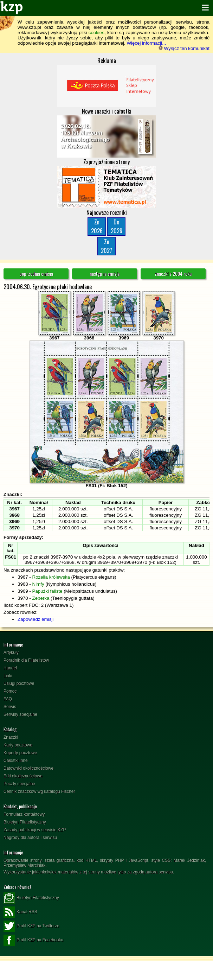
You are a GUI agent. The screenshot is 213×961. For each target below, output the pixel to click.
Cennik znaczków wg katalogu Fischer (39, 791)
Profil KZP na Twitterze (31, 926)
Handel (10, 668)
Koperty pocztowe (20, 752)
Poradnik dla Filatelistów (26, 660)
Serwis (10, 706)
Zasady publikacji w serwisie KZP (35, 829)
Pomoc (10, 691)
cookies (96, 32)
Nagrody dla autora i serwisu (30, 837)
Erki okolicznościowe (23, 776)
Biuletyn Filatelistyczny (25, 822)
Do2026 (116, 226)
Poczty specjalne (19, 783)
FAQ (8, 698)
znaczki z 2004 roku (173, 273)
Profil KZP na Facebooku (33, 940)
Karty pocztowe (18, 745)
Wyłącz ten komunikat (184, 48)
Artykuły (11, 652)
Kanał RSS (20, 912)
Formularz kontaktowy (24, 814)
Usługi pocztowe (19, 683)
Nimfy (38, 584)
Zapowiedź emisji (35, 619)
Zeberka (41, 598)
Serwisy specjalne (20, 714)
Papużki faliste (47, 591)
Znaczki (11, 737)
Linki (8, 675)
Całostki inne (16, 760)
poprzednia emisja (36, 273)
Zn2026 (97, 226)
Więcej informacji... (146, 43)
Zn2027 (106, 246)
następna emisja (105, 273)
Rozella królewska (51, 577)
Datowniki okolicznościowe (28, 768)
